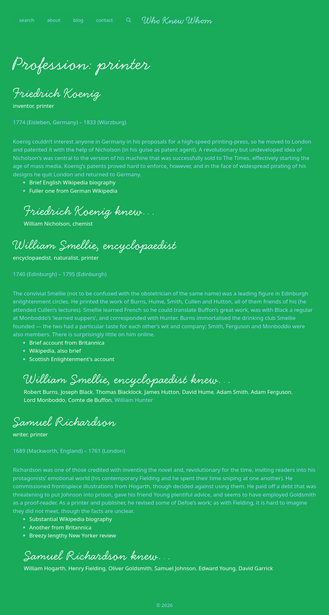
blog (78, 20)
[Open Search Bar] (128, 20)
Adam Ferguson (271, 392)
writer (20, 434)
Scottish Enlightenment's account (71, 359)
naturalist (66, 257)
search (26, 20)
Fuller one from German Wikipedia (73, 190)
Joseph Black (77, 392)
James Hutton (161, 392)
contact (104, 20)
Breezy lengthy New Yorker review (72, 535)
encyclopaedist (32, 257)
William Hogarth (45, 568)
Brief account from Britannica (66, 342)
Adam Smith (232, 392)
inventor (23, 105)
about (53, 20)
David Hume (198, 392)
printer (45, 105)
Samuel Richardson (64, 422)
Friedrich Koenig (56, 93)
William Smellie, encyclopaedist (94, 245)
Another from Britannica (60, 527)
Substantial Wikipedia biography (70, 519)
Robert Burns (41, 392)
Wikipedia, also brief (55, 350)
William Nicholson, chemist (58, 223)
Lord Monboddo (44, 400)
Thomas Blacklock (118, 392)
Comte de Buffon (90, 400)
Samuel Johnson (175, 568)
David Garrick (255, 568)
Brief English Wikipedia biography (72, 182)
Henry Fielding (87, 568)
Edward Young (217, 568)
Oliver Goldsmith (130, 568)
